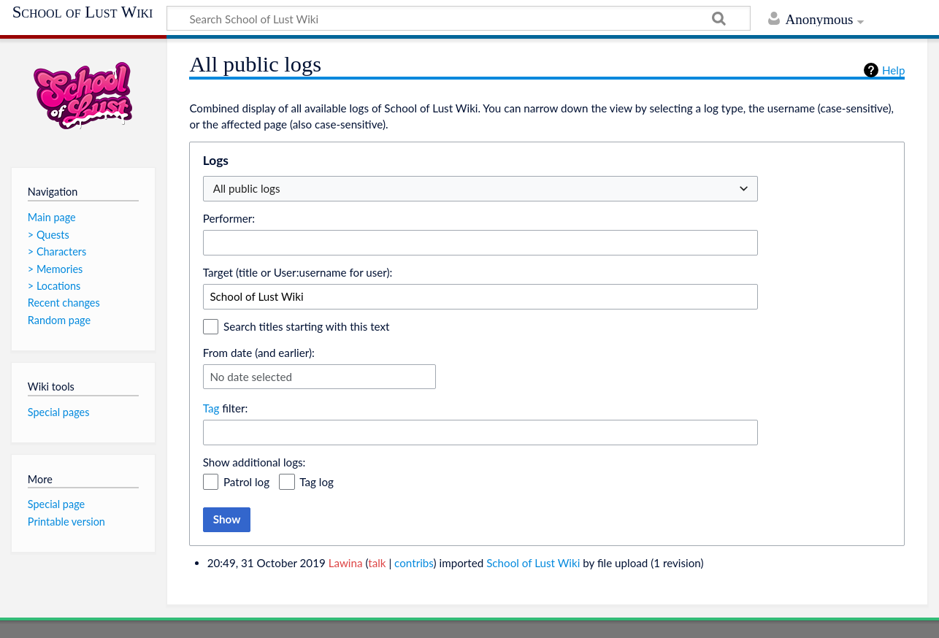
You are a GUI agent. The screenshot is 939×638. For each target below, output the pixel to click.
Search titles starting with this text (306, 326)
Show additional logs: (254, 462)
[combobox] (480, 242)
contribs (413, 562)
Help (893, 70)
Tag (211, 408)
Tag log (316, 481)
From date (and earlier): (259, 352)
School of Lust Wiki (82, 12)
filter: (225, 408)
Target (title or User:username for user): (298, 272)
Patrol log (246, 481)
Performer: (229, 218)
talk (377, 562)
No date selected (251, 377)
